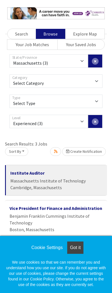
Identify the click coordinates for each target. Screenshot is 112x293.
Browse (50, 34)
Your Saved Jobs (81, 44)
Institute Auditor (27, 173)
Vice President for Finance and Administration (56, 208)
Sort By (15, 151)
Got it (75, 247)
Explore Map (85, 34)
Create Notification (84, 151)
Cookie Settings (47, 247)
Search (21, 34)
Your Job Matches (32, 44)
